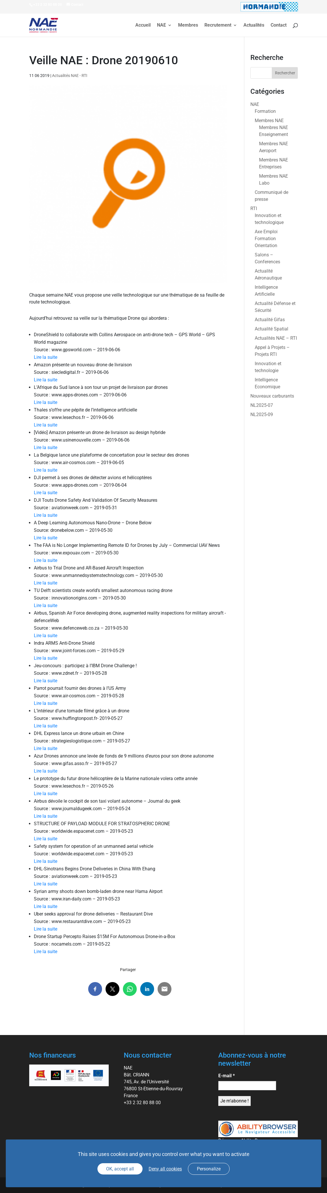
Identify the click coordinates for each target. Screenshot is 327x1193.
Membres (188, 25)
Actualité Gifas (270, 319)
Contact (279, 25)
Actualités (253, 25)
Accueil (143, 25)
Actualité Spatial (271, 329)
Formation (265, 111)
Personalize (209, 1169)
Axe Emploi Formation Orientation (266, 238)
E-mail (226, 1075)
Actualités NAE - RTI (69, 75)
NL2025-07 (261, 405)
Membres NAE (269, 120)
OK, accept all (120, 1169)
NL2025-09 (261, 414)
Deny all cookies (165, 1169)
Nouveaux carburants (272, 396)
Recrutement (217, 25)
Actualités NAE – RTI (276, 338)
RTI (253, 208)
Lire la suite (45, 357)
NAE (161, 25)
